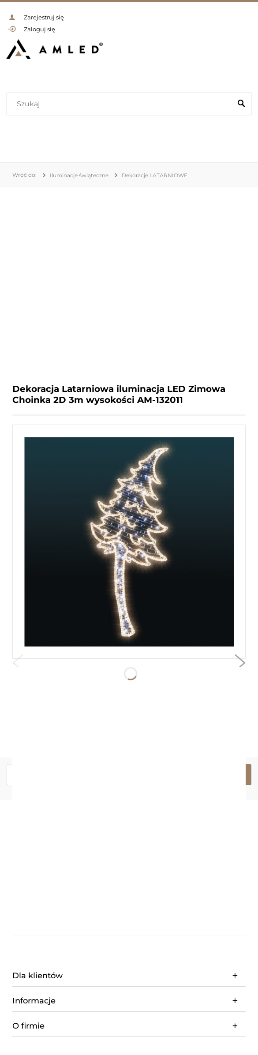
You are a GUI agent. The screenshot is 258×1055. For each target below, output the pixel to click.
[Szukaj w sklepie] (121, 104)
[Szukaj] (241, 104)
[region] (129, 279)
